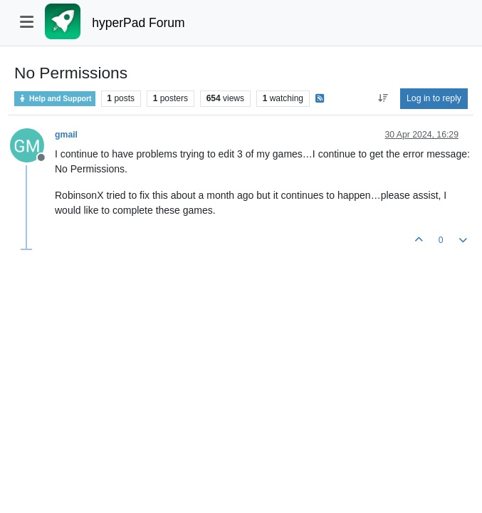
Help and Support (55, 98)
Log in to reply (434, 98)
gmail (66, 135)
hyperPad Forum (138, 23)
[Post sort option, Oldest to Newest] (382, 98)
